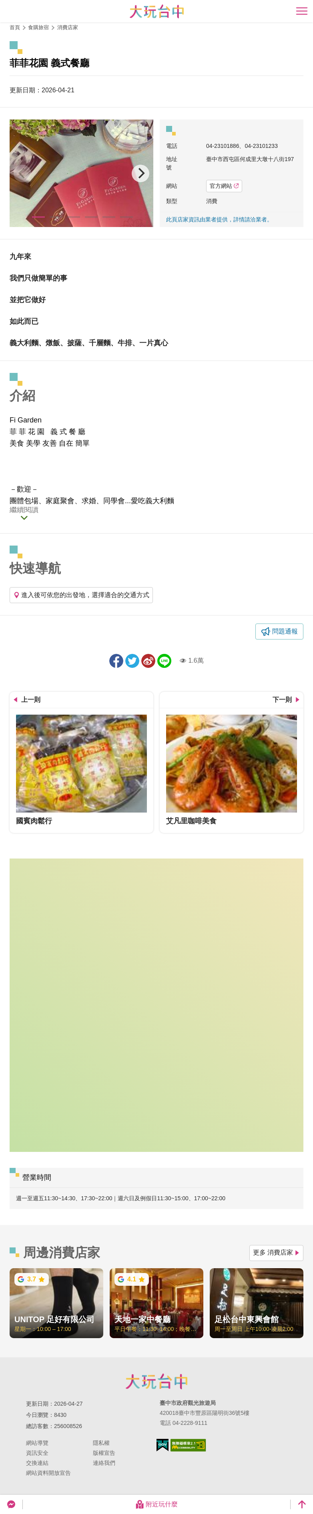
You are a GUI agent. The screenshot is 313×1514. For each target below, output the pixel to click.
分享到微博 (148, 661)
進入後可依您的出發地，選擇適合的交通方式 (81, 595)
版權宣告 (104, 1453)
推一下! (132, 661)
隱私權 (101, 1443)
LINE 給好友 (164, 661)
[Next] (140, 173)
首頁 (15, 27)
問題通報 (285, 631)
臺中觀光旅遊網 (157, 11)
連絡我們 (104, 1463)
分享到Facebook (116, 661)
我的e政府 (162, 1445)
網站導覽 (37, 1443)
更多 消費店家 (276, 1252)
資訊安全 (37, 1453)
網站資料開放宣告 (48, 1473)
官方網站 (224, 186)
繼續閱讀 (24, 510)
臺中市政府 (156, 1381)
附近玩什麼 (156, 1504)
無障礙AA (188, 1445)
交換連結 (37, 1463)
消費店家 (67, 27)
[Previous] (22, 173)
